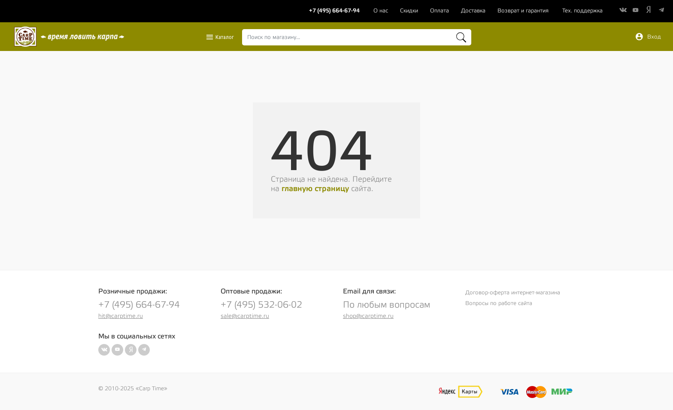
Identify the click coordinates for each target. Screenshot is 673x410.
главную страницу (315, 188)
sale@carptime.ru (245, 316)
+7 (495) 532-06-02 (261, 305)
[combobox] (356, 37)
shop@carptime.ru (368, 316)
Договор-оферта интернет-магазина (512, 293)
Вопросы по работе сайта (498, 303)
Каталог (220, 37)
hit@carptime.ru (120, 316)
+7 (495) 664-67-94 (139, 305)
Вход (648, 37)
